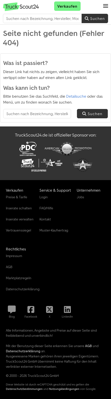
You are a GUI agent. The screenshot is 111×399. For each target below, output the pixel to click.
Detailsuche (76, 96)
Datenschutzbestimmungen (24, 389)
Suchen (95, 18)
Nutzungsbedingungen (64, 389)
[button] (105, 6)
